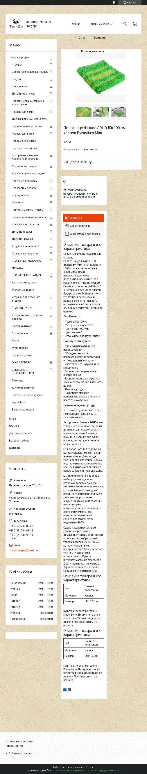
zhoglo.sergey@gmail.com (24, 550)
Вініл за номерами (23, 409)
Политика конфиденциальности (102, 770)
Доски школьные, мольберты (29, 118)
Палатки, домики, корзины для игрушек (28, 103)
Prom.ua (90, 767)
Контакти (15, 447)
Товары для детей (23, 133)
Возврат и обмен (19, 440)
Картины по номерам (24, 148)
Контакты (100, 37)
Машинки (17, 202)
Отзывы (14, 425)
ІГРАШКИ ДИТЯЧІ (22, 307)
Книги (15, 340)
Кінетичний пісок (22, 326)
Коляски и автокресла (25, 224)
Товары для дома (22, 111)
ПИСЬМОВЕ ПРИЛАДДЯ (26, 275)
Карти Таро (19, 402)
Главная (75, 23)
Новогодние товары (24, 188)
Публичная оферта (20, 753)
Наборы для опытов (24, 140)
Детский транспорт (23, 93)
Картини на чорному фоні (27, 395)
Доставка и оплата (92, 51)
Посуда (16, 79)
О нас (82, 37)
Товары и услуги (99, 23)
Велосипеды (19, 86)
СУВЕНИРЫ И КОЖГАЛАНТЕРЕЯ (23, 371)
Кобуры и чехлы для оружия (29, 173)
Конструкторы (20, 195)
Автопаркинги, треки (24, 282)
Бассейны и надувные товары (30, 71)
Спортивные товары (24, 166)
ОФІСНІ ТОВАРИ (21, 362)
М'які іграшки (20, 347)
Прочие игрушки (22, 355)
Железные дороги (23, 289)
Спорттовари (20, 333)
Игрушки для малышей (26, 246)
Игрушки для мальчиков (26, 260)
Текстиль (17, 380)
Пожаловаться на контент (70, 770)
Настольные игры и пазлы (27, 209)
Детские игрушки (22, 238)
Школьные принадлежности (29, 217)
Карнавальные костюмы (27, 126)
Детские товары (22, 231)
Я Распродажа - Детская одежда (27, 317)
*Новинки (18, 268)
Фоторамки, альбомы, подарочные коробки (25, 157)
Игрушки (17, 64)
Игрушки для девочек (25, 253)
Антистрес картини (23, 387)
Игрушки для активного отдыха (26, 299)
